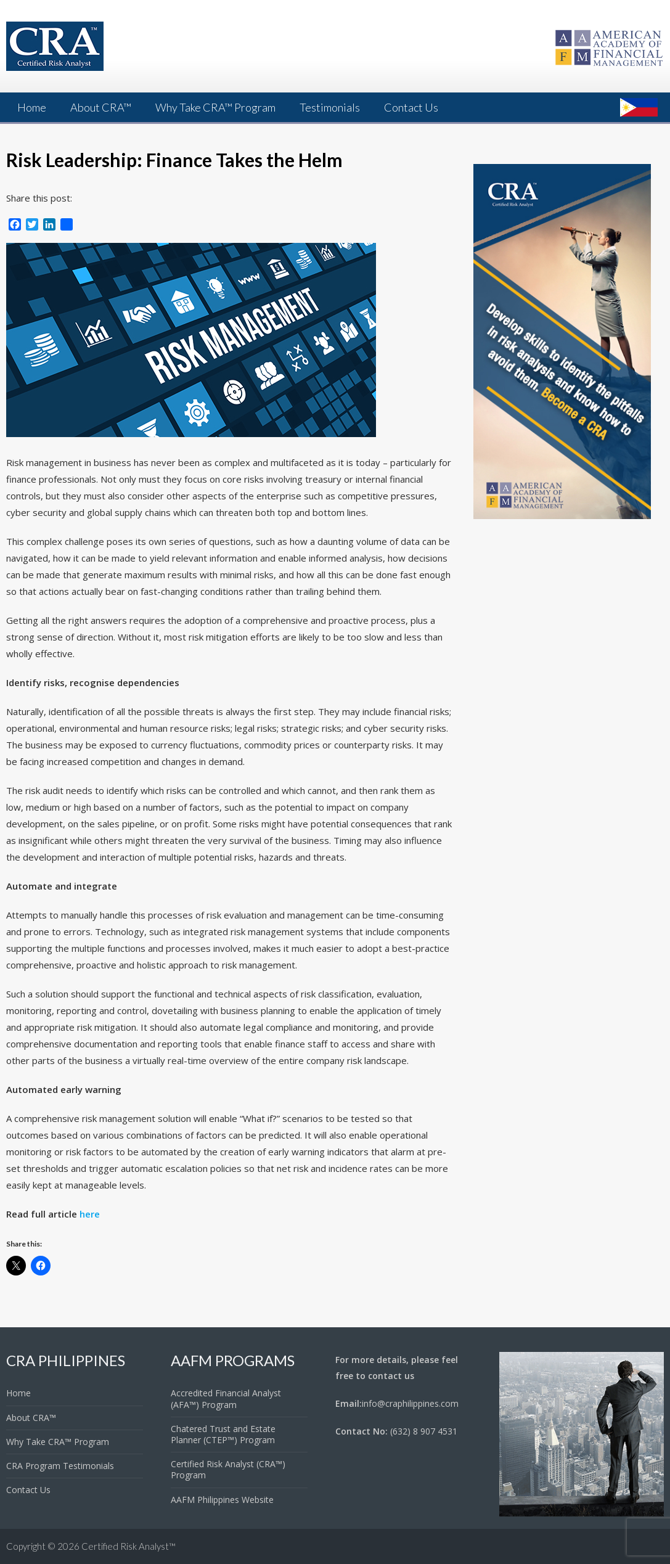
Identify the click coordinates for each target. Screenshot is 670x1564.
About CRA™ (100, 107)
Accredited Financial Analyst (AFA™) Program (226, 1398)
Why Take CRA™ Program (215, 107)
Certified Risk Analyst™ (128, 1546)
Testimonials (330, 107)
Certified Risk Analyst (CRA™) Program (228, 1469)
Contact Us (411, 107)
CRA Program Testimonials (60, 1466)
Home (31, 107)
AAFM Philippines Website (222, 1499)
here (90, 1214)
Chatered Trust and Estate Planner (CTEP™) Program (223, 1434)
